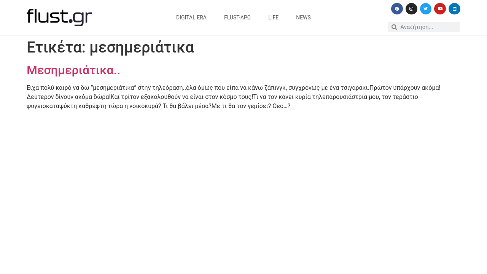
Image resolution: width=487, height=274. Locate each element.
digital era (191, 17)
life (273, 17)
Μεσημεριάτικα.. (73, 70)
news (303, 17)
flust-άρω (237, 17)
